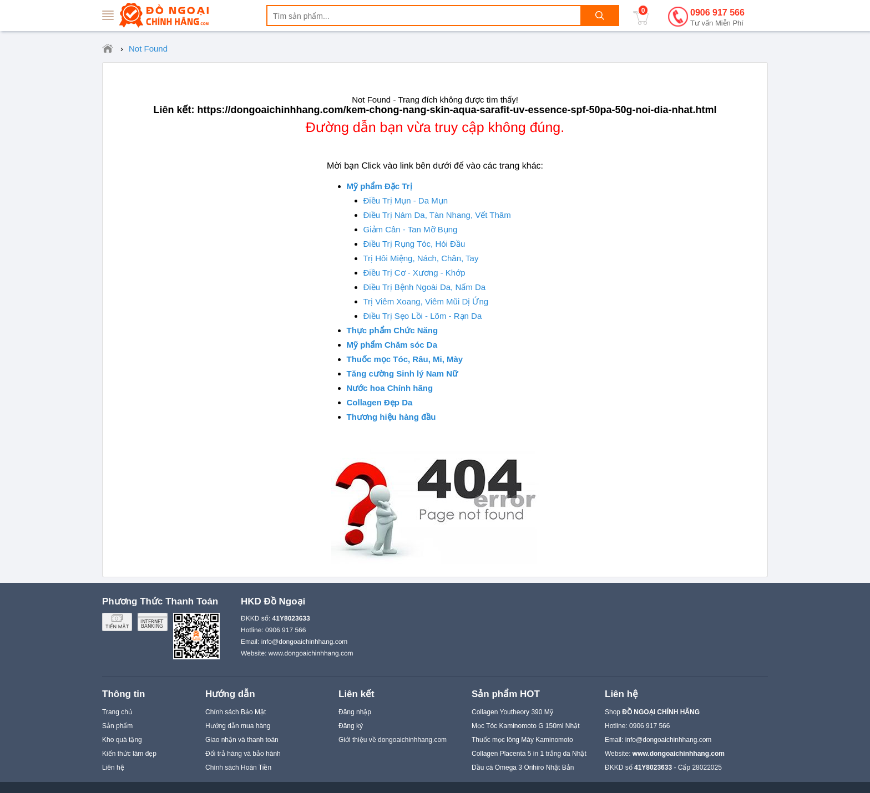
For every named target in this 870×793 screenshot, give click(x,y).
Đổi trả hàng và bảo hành (243, 754)
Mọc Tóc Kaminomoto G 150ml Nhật (526, 726)
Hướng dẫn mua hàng (237, 726)
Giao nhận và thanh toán (242, 740)
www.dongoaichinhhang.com (311, 653)
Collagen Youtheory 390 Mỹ (512, 712)
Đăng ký (350, 726)
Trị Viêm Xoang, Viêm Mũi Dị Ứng (426, 301)
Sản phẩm (117, 726)
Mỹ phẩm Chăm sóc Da (392, 344)
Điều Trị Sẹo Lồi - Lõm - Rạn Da (422, 316)
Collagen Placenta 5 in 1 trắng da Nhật (529, 754)
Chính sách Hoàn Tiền (238, 767)
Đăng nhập (354, 712)
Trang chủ (117, 712)
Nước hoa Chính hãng (390, 388)
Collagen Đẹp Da (380, 402)
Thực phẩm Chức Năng (392, 330)
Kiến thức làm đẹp (129, 754)
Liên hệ (113, 767)
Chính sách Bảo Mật (235, 712)
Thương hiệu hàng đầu (391, 416)
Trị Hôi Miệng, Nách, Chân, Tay (421, 258)
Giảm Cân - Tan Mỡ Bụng (410, 229)
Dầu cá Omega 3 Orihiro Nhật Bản (523, 767)
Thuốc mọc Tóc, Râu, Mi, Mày (405, 359)
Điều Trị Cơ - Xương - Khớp (414, 272)
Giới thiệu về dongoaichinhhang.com (392, 740)
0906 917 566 (717, 18)
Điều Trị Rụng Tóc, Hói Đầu (414, 243)
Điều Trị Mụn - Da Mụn (405, 200)
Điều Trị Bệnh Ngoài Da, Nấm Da (424, 287)
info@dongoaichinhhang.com (304, 641)
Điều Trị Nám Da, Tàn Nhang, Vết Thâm (437, 215)
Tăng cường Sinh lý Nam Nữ (402, 373)
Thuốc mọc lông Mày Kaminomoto (522, 740)
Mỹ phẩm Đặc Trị (379, 186)
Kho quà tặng (122, 740)
